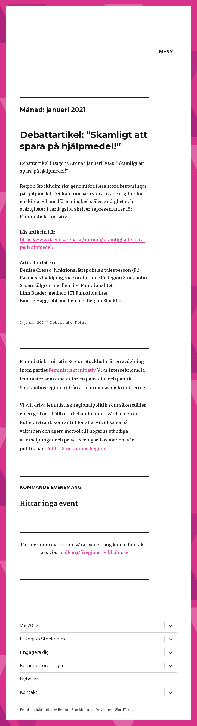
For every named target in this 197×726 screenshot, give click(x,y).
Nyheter (29, 679)
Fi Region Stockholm (42, 639)
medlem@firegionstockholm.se (93, 552)
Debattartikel (61, 322)
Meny (166, 51)
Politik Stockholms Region (75, 448)
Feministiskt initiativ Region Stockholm (55, 709)
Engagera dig (34, 652)
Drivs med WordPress (114, 709)
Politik (80, 322)
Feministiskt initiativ (72, 370)
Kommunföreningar (42, 665)
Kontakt (29, 692)
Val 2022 (29, 625)
